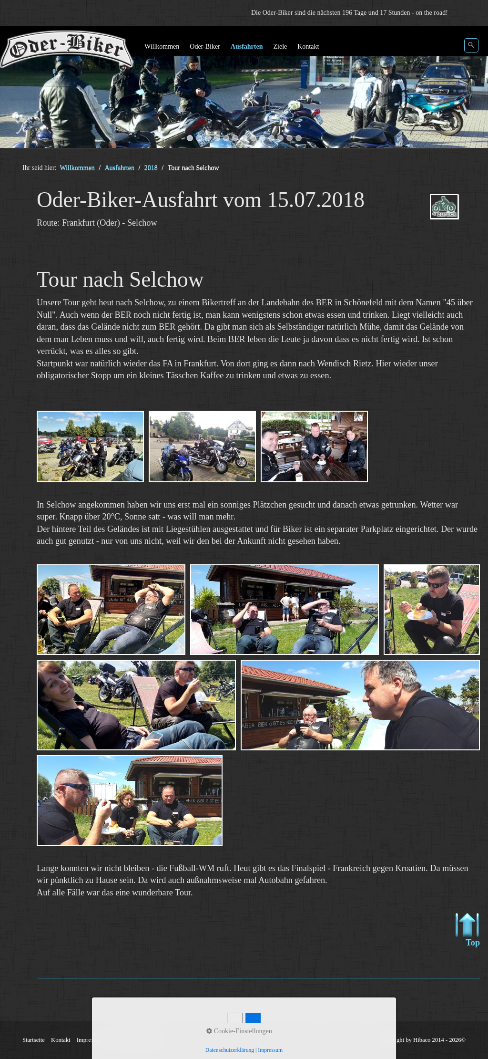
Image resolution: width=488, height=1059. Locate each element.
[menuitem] (162, 46)
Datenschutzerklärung (229, 1050)
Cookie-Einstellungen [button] (239, 1031)
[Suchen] (471, 45)
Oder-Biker (205, 46)
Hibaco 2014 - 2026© (439, 1040)
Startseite (33, 1040)
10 (271, 138)
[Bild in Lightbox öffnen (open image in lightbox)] (90, 446)
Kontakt (308, 46)
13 (298, 138)
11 (280, 138)
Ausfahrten (247, 46)
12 (289, 138)
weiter (471, 88)
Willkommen (161, 46)
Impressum (270, 1050)
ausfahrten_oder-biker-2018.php (449, 215)
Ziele (280, 46)
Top (468, 930)
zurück (17, 88)
